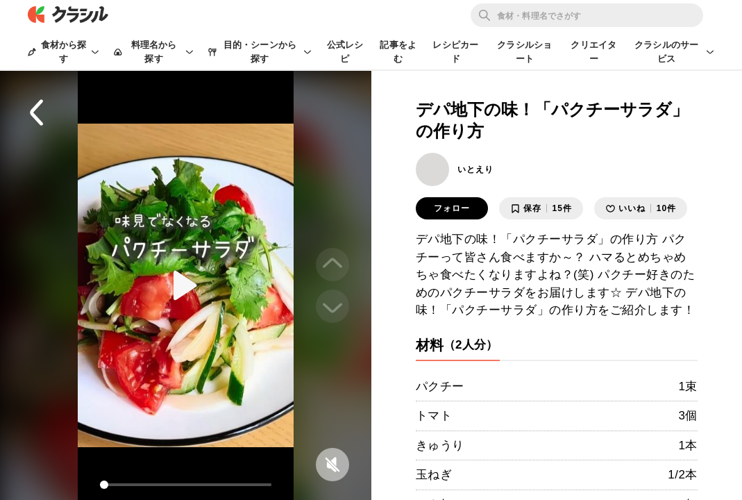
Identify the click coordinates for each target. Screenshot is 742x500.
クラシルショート (524, 52)
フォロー (452, 208)
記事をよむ (398, 52)
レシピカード (455, 52)
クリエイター (593, 52)
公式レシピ (345, 52)
